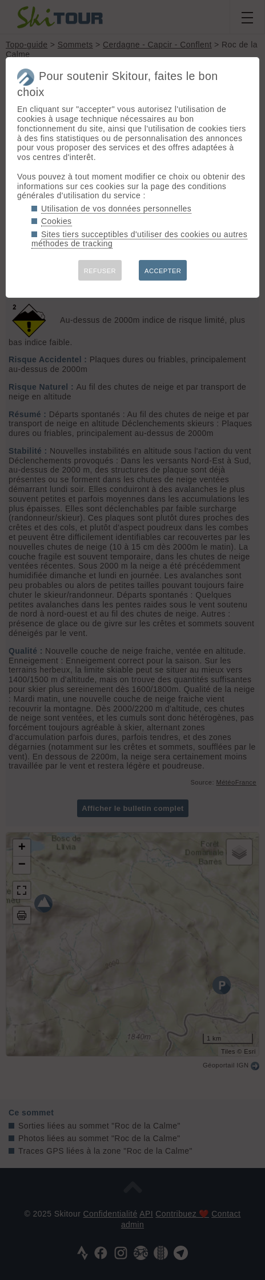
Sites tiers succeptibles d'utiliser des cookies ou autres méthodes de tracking (139, 239)
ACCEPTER (162, 270)
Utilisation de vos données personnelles (116, 208)
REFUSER (100, 270)
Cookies (56, 221)
